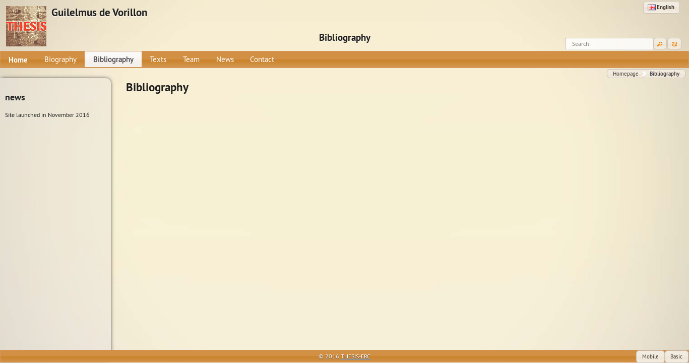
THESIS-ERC (355, 356)
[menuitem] (18, 59)
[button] (661, 7)
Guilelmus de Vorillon (99, 12)
